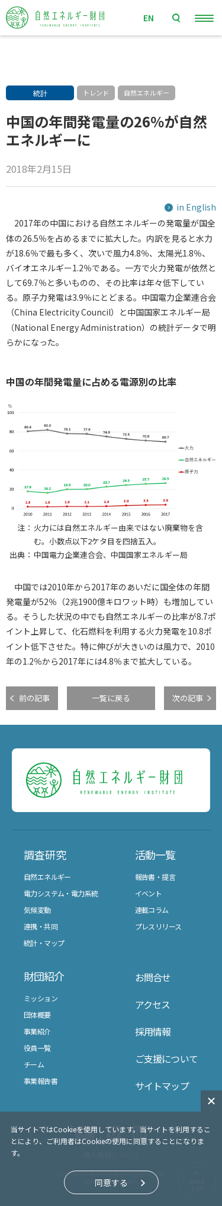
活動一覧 (155, 854)
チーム (34, 1064)
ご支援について (166, 1058)
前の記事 (34, 698)
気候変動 (37, 910)
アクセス (152, 1004)
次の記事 (187, 698)
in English (196, 207)
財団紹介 (44, 976)
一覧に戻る (111, 698)
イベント (148, 893)
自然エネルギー (47, 877)
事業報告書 (40, 1081)
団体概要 (37, 1015)
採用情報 (153, 1031)
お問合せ (153, 977)
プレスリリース (158, 926)
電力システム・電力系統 (61, 893)
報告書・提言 (155, 877)
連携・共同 (40, 926)
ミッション (40, 998)
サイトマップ (162, 1086)
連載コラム (152, 910)
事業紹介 (37, 1031)
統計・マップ (44, 943)
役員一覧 (37, 1048)
